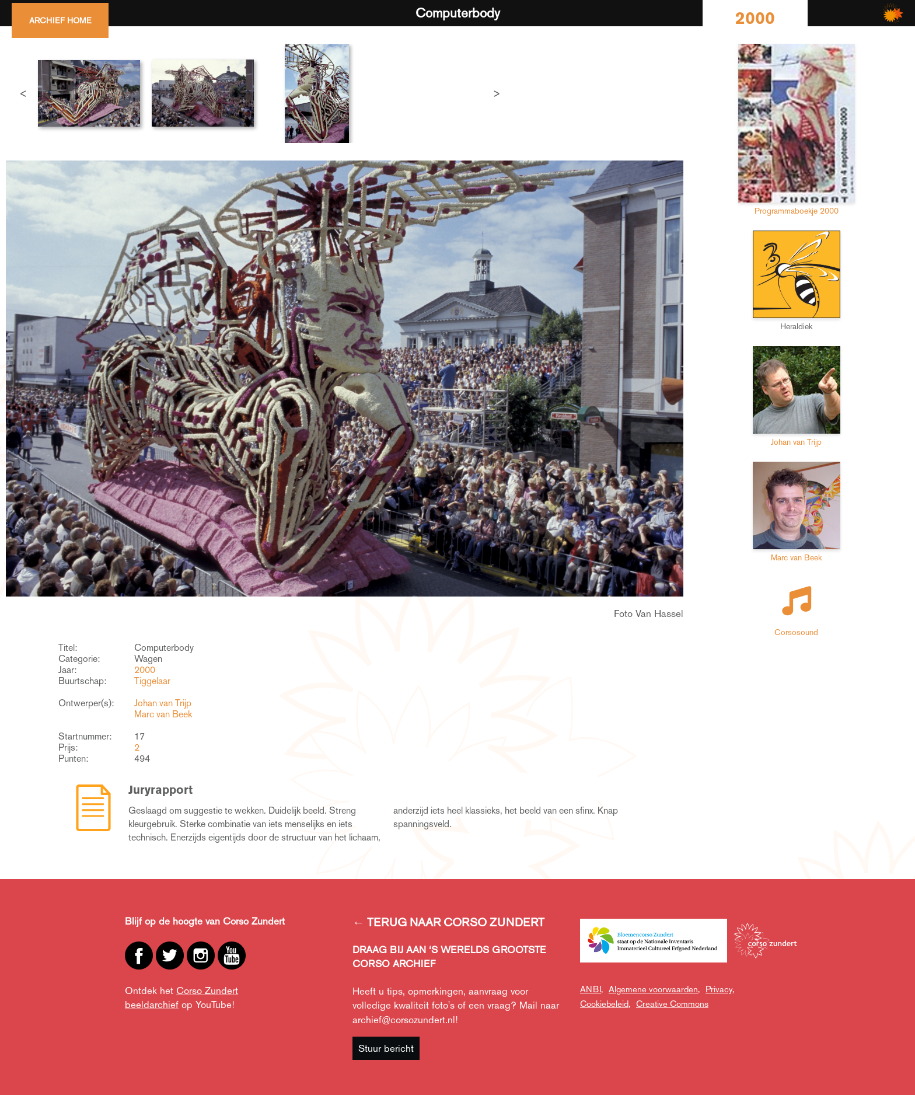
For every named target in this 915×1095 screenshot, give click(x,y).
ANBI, (591, 989)
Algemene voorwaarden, (654, 989)
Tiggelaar (152, 680)
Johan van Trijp (162, 703)
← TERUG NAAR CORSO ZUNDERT (448, 922)
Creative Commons (672, 1004)
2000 (144, 669)
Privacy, (720, 989)
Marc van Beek (163, 714)
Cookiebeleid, (605, 1004)
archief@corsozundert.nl (403, 1020)
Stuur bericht (386, 1048)
